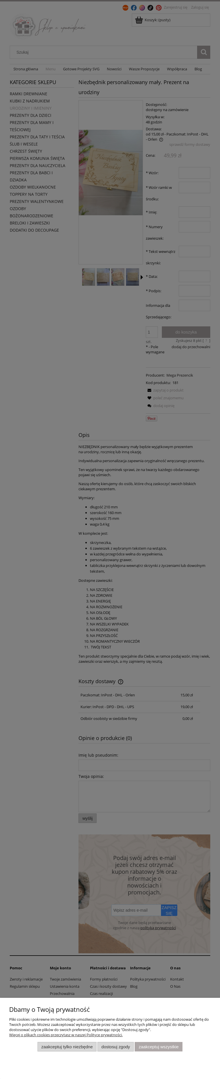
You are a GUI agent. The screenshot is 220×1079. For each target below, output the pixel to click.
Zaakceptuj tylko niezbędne (67, 1046)
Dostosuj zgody (115, 1046)
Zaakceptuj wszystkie (158, 1046)
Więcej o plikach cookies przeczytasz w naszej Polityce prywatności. (66, 1034)
